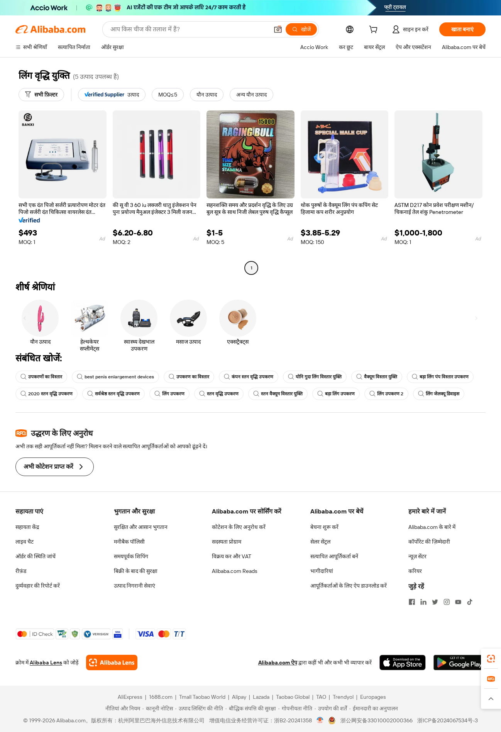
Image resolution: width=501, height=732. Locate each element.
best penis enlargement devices (115, 377)
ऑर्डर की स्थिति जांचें (35, 556)
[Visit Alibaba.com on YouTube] (458, 601)
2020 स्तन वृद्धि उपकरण (46, 394)
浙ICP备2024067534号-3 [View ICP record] (447, 720)
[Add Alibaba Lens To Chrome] (111, 662)
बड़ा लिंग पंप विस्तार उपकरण (440, 377)
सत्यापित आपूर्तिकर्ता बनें (334, 556)
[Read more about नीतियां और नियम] (121, 708)
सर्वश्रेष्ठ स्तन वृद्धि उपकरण (113, 394)
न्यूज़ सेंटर (417, 556)
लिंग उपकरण (169, 394)
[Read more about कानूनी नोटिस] (157, 708)
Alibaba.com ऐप (277, 662)
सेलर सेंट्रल (320, 542)
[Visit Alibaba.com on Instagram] (446, 601)
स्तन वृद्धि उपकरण (219, 394)
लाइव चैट (24, 542)
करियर (415, 571)
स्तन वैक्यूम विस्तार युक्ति (278, 394)
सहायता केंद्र (27, 527)
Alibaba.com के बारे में (431, 527)
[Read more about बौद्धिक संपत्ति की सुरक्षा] (250, 708)
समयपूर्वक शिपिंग (131, 556)
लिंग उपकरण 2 (386, 394)
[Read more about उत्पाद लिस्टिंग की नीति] (199, 708)
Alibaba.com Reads (234, 571)
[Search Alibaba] (188, 29)
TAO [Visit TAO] (321, 697)
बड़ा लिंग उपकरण (336, 394)
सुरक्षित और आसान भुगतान (141, 527)
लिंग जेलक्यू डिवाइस (438, 394)
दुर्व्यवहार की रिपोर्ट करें (37, 586)
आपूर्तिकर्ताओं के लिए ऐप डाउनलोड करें (348, 586)
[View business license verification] (320, 720)
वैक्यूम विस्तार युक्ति (376, 377)
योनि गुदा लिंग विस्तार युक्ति (315, 377)
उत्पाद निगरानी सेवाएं (134, 586)
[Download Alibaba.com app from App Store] (402, 662)
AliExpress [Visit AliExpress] (130, 697)
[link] (491, 659)
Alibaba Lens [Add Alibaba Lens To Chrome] (46, 662)
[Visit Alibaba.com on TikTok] (469, 601)
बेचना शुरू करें (324, 527)
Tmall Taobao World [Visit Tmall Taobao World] (202, 697)
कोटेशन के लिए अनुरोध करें (239, 527)
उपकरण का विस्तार (189, 377)
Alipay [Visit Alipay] (239, 697)
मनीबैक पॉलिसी (129, 542)
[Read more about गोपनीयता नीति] (295, 708)
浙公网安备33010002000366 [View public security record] (376, 720)
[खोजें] (301, 29)
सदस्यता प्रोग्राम (226, 542)
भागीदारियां (321, 571)
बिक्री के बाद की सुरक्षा (135, 571)
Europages (373, 697)
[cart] (375, 30)
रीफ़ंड (20, 571)
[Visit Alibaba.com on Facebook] (411, 601)
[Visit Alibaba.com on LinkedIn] (423, 601)
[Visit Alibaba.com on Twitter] (435, 601)
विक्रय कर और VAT (231, 556)
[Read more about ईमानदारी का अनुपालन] (373, 708)
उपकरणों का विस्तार (41, 377)
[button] (278, 29)
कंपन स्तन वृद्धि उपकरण (248, 377)
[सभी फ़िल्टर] (41, 94)
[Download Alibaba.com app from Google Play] (459, 662)
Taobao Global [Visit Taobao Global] (293, 697)
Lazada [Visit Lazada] (261, 697)
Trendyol (343, 697)
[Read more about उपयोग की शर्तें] (331, 708)
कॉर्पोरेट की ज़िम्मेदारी (429, 542)
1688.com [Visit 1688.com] (161, 697)
